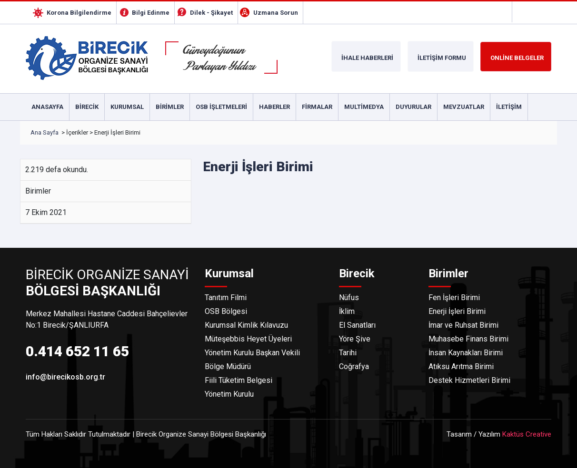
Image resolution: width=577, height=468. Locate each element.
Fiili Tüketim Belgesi (238, 380)
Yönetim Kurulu (229, 394)
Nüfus (349, 297)
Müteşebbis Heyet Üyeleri (248, 338)
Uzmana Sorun (275, 12)
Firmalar (317, 106)
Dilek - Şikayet (211, 12)
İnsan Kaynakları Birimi (465, 352)
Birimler (170, 106)
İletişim (509, 106)
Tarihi (348, 352)
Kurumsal (127, 106)
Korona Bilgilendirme (79, 12)
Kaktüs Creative (526, 434)
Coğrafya (354, 366)
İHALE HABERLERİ (367, 57)
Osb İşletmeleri (221, 106)
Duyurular (413, 106)
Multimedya (364, 106)
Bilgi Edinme (150, 12)
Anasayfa (47, 106)
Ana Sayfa (44, 132)
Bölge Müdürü (228, 366)
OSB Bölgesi (226, 311)
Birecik (87, 106)
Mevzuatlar (463, 106)
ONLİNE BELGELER (517, 57)
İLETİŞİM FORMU (442, 57)
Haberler (274, 106)
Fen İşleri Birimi (454, 297)
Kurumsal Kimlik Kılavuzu (246, 325)
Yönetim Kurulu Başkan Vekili (252, 352)
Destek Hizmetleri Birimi (469, 380)
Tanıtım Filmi (226, 297)
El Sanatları (357, 325)
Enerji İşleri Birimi (457, 311)
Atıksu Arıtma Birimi (461, 366)
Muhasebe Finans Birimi (468, 338)
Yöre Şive (354, 338)
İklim (347, 311)
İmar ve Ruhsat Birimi (463, 325)
